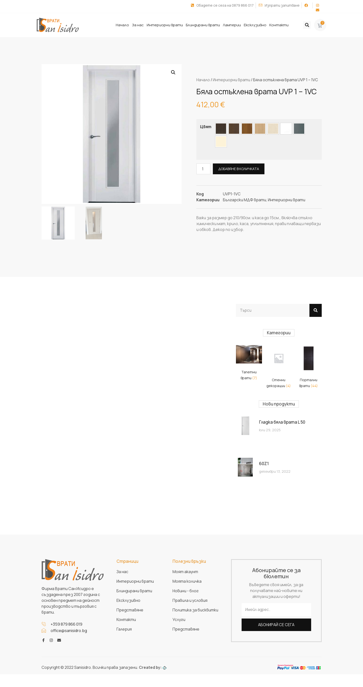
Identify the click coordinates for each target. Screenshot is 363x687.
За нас (138, 25)
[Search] (315, 310)
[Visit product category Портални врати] (308, 367)
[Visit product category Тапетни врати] (249, 364)
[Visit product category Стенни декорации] (279, 367)
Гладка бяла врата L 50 (282, 422)
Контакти (279, 25)
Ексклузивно (255, 25)
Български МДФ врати (244, 199)
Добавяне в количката (238, 168)
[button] (307, 25)
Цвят (205, 126)
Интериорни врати (165, 25)
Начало (122, 25)
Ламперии (232, 25)
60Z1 (264, 463)
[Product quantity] (203, 168)
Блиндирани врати (203, 25)
